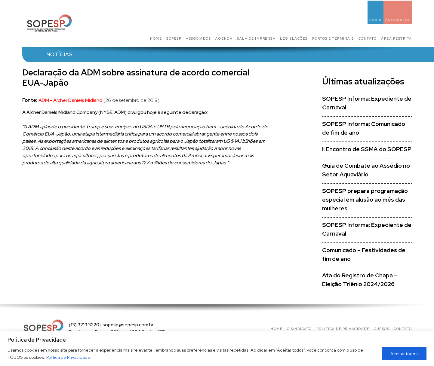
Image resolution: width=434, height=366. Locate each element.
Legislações (294, 38)
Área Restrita (396, 38)
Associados (198, 38)
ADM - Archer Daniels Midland (70, 100)
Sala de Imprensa (256, 38)
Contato (368, 38)
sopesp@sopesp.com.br (128, 325)
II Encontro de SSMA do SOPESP (366, 149)
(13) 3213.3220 (84, 325)
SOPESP (173, 38)
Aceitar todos (404, 353)
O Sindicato (299, 329)
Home (156, 38)
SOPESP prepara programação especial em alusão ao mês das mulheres (365, 199)
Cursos (381, 329)
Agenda (223, 38)
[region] (217, 348)
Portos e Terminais (333, 38)
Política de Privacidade (68, 357)
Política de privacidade (343, 329)
